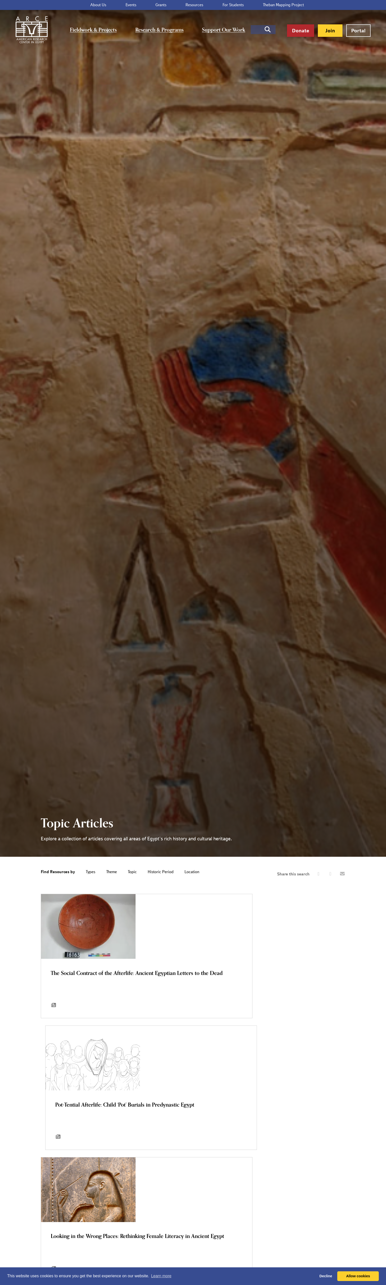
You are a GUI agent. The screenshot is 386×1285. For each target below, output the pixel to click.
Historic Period (161, 871)
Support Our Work (217, 29)
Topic (132, 871)
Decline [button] (325, 1276)
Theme (111, 871)
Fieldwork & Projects (98, 29)
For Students (216, 4)
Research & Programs (159, 29)
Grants (160, 4)
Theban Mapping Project (258, 4)
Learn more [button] (161, 1276)
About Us (115, 4)
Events (139, 4)
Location (192, 871)
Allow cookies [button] (358, 1276)
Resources (186, 4)
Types (90, 871)
